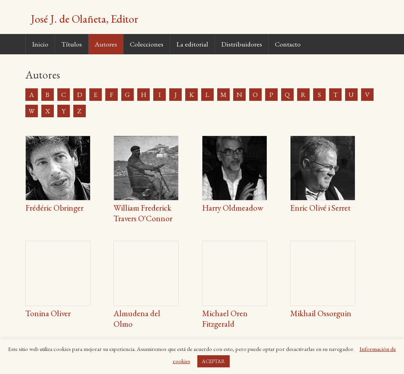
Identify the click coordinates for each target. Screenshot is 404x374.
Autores (106, 43)
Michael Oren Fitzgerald (225, 318)
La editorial (192, 43)
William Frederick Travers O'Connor (142, 213)
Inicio (40, 43)
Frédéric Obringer (54, 207)
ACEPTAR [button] (213, 361)
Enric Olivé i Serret (320, 207)
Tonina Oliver (48, 313)
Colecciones (146, 43)
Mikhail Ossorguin (320, 313)
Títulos (71, 43)
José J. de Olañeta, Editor (84, 18)
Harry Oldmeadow (232, 207)
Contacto (288, 43)
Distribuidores (241, 43)
